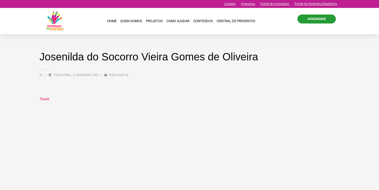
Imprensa (248, 4)
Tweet (44, 99)
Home (112, 21)
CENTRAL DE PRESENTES (236, 21)
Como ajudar (178, 21)
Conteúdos (203, 21)
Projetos (154, 21)
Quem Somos (131, 21)
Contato (230, 4)
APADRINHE (316, 19)
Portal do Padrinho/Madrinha (316, 4)
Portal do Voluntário (274, 4)
